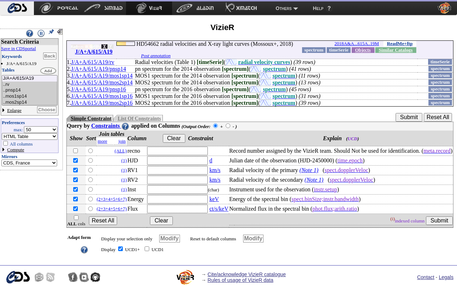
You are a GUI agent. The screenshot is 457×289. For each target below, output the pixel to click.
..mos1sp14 (29, 96)
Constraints (110, 126)
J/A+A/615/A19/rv (92, 62)
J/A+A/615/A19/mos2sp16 (102, 103)
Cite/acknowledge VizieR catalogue (246, 274)
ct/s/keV (218, 209)
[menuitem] (17, 8)
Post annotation (156, 55)
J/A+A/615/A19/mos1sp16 (102, 96)
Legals (446, 277)
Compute (15, 149)
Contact (425, 277)
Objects (363, 50)
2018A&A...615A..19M (357, 43)
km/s (214, 170)
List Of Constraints (139, 118)
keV (214, 199)
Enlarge (14, 110)
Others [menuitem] (284, 8)
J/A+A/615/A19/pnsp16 (98, 89)
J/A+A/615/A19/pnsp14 (98, 69)
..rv (29, 85)
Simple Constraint (91, 118)
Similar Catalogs (396, 50)
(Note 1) (309, 170)
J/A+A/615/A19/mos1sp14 (102, 76)
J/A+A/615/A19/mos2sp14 (102, 82)
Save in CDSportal (18, 48)
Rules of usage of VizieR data (240, 280)
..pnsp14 (29, 90)
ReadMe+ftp (400, 43)
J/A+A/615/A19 (29, 78)
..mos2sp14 (29, 102)
